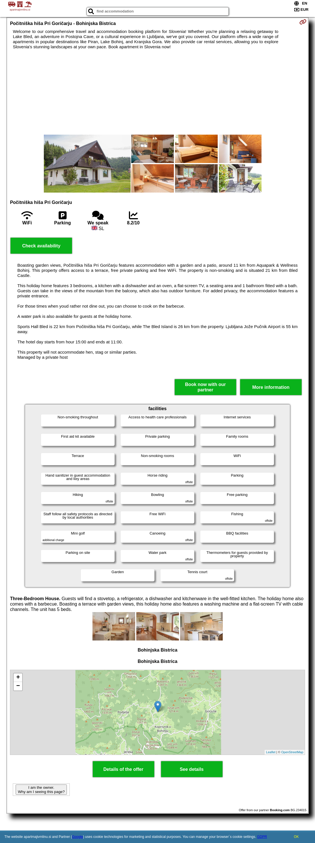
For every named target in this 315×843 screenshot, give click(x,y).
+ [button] (18, 677)
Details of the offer (123, 769)
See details (192, 769)
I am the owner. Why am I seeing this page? (41, 789)
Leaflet (270, 752)
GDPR (262, 837)
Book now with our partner (205, 387)
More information (271, 387)
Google (77, 837)
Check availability (41, 245)
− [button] (18, 686)
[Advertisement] (157, 92)
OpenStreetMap (292, 752)
